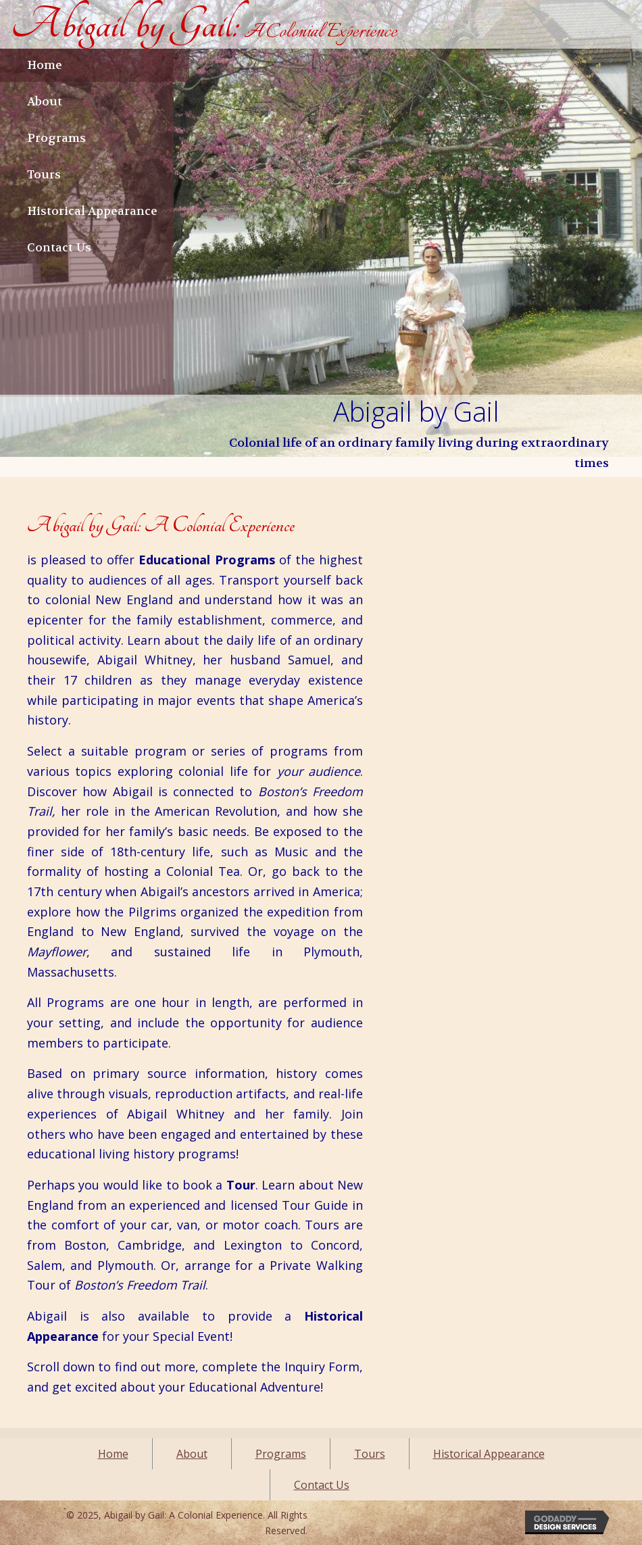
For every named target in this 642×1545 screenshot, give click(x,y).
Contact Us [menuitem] (321, 1484)
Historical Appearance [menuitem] (489, 1453)
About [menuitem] (191, 1453)
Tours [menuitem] (369, 1453)
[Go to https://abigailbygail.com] (204, 24)
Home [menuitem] (113, 1453)
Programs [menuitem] (280, 1453)
